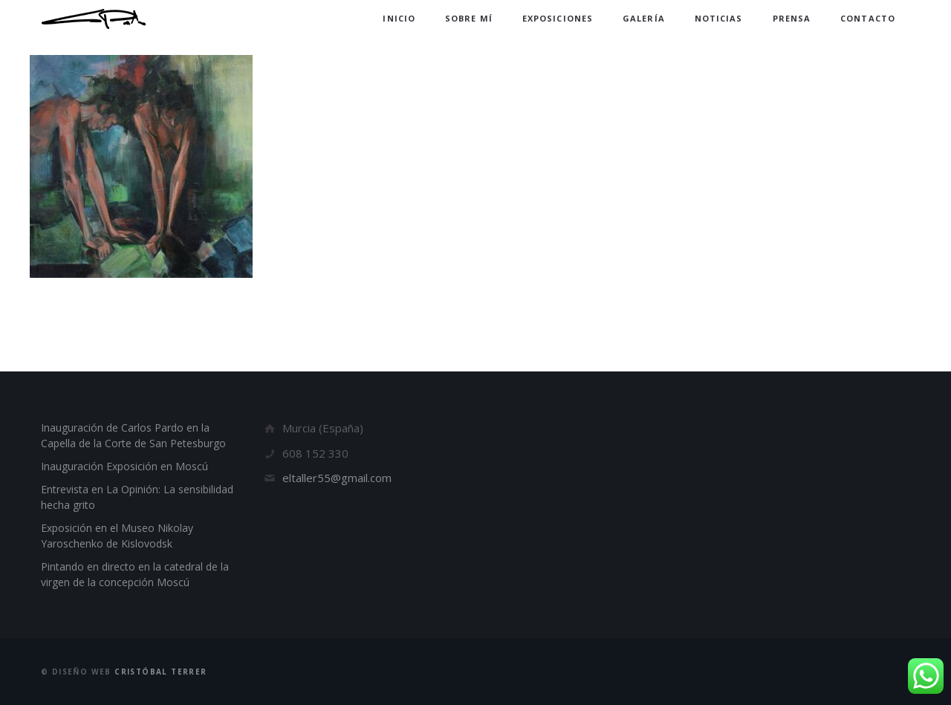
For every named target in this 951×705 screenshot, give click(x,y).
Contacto (867, 18)
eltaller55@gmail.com (337, 477)
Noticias (719, 18)
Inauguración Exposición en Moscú (124, 466)
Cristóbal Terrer (160, 671)
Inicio (399, 18)
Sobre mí (469, 18)
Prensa (792, 18)
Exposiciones (557, 18)
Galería (644, 18)
